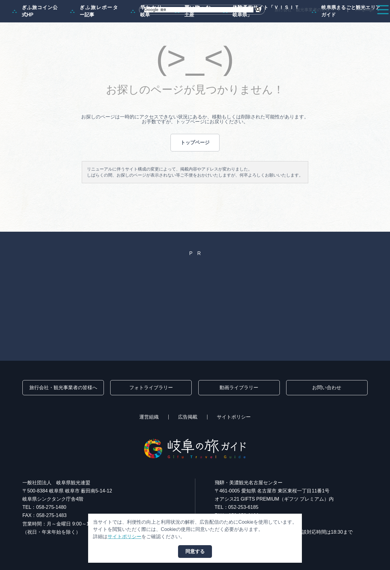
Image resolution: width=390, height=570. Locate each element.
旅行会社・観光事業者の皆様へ (304, 9)
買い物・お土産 (193, 40)
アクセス (367, 21)
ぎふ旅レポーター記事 (94, 40)
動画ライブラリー (239, 387)
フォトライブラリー (151, 387)
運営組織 (149, 416)
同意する (195, 551)
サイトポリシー (234, 416)
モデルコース (183, 21)
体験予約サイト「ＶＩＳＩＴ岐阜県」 (261, 40)
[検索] (198, 9)
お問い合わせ (326, 387)
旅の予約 (333, 21)
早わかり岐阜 (147, 40)
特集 (148, 21)
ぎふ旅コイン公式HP (35, 40)
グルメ (301, 21)
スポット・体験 (229, 21)
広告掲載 (187, 416)
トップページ (195, 171)
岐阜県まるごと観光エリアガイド (346, 40)
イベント (270, 21)
